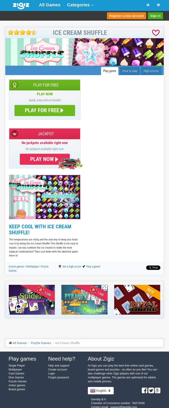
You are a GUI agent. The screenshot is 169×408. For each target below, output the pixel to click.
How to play (129, 71)
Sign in (155, 16)
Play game (109, 71)
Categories (80, 4)
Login (51, 373)
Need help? (61, 359)
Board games (17, 389)
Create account (57, 369)
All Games (50, 4)
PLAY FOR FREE (45, 110)
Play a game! (93, 266)
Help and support (58, 365)
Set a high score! (72, 266)
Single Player (17, 365)
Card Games (16, 373)
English (100, 390)
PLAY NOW (44, 159)
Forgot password (58, 377)
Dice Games (16, 377)
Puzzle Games (18, 381)
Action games (17, 266)
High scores (151, 71)
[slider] (22, 32)
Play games (22, 359)
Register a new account (126, 16)
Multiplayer (32, 266)
